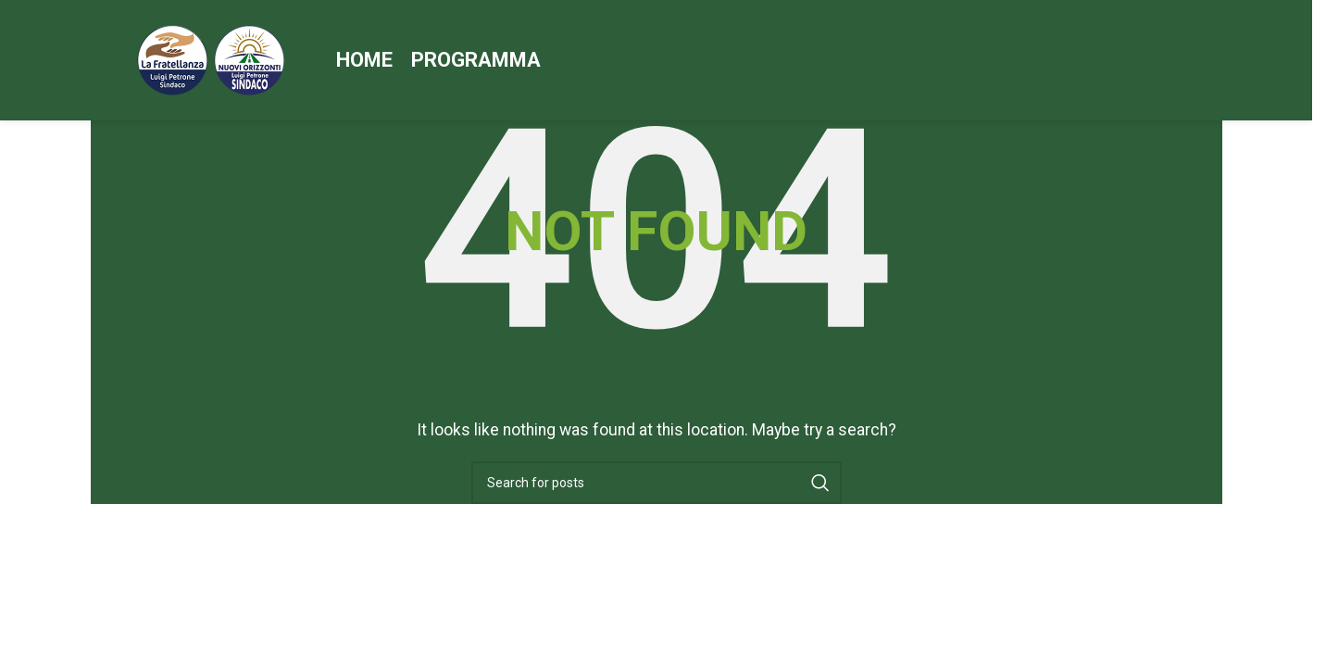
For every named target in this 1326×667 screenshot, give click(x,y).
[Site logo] (211, 59)
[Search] (656, 482)
